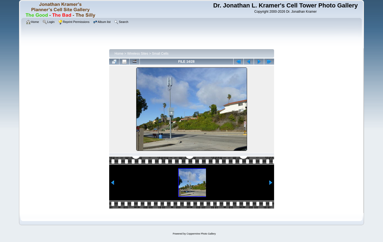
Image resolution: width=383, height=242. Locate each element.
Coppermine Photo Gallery (201, 233)
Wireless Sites (137, 54)
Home (119, 54)
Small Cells (160, 54)
